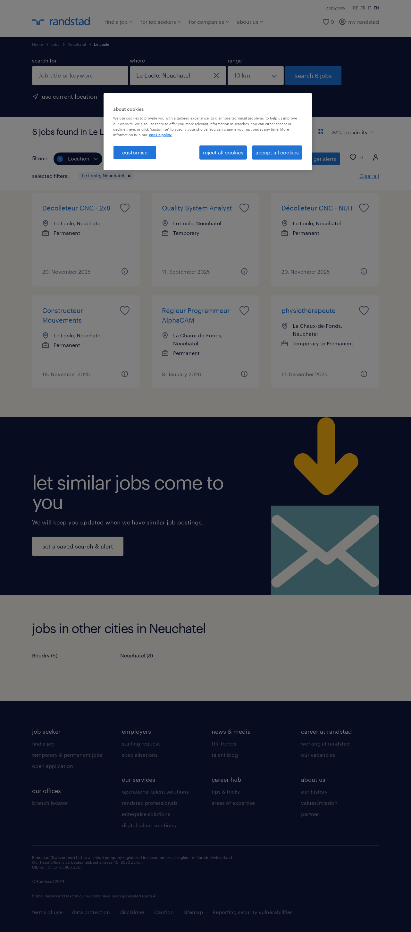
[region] (208, 131)
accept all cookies (277, 152)
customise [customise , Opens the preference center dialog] (134, 152)
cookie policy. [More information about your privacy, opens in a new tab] (160, 135)
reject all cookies (223, 152)
